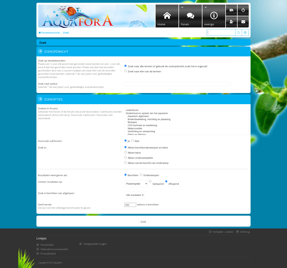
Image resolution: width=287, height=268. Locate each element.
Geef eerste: (45, 204)
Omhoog (245, 231)
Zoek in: (42, 147)
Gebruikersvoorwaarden (54, 249)
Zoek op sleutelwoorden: (52, 60)
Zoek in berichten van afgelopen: (56, 193)
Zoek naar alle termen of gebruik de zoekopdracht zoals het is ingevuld (165, 66)
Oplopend (156, 183)
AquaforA (58, 262)
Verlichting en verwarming (186, 131)
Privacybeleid (48, 253)
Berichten (131, 175)
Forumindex (47, 244)
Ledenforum (186, 110)
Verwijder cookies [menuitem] (223, 231)
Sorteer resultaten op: (50, 181)
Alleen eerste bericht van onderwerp (146, 163)
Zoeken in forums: (48, 108)
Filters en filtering (186, 134)
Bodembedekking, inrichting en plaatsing (186, 119)
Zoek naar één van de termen (142, 71)
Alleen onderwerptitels (138, 157)
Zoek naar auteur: (48, 83)
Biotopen (186, 122)
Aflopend (172, 183)
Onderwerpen (149, 175)
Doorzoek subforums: (50, 141)
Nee (135, 141)
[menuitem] (231, 10)
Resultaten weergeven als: (53, 175)
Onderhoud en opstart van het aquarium (186, 113)
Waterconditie (186, 128)
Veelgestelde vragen (95, 243)
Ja (127, 141)
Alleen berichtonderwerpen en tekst (146, 147)
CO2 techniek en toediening (186, 125)
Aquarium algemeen (186, 116)
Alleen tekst (132, 152)
